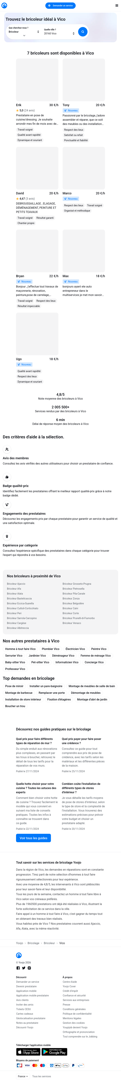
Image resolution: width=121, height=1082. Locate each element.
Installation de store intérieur (23, 699)
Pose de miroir (14, 686)
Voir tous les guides (33, 838)
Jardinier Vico (37, 655)
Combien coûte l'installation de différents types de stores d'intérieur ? (81, 788)
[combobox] (24, 32)
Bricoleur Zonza (71, 598)
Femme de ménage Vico (96, 655)
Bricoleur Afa (14, 588)
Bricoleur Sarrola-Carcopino (22, 618)
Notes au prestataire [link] (27, 1022)
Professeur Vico (15, 669)
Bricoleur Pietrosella (73, 588)
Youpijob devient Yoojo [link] (75, 1027)
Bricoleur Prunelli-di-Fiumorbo (79, 618)
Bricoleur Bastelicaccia (19, 598)
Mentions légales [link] (72, 1018)
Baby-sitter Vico (15, 662)
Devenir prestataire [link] (26, 986)
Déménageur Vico (63, 655)
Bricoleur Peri (14, 613)
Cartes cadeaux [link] (24, 1013)
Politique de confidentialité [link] (77, 1013)
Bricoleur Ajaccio (16, 583)
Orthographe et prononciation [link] (79, 1032)
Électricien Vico (75, 649)
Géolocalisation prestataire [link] (30, 1018)
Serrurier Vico (13, 655)
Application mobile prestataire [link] (32, 995)
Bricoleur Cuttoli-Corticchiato (22, 608)
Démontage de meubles (85, 692)
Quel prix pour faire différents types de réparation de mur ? (34, 741)
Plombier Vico (50, 649)
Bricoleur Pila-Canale (74, 593)
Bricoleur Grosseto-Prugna (77, 583)
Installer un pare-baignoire (46, 686)
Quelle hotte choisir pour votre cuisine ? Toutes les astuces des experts (36, 788)
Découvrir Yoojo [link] (24, 1027)
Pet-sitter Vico (40, 662)
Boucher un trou (15, 706)
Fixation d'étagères (59, 699)
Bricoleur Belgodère (73, 603)
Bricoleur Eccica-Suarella (20, 603)
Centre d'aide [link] (70, 981)
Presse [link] (66, 1004)
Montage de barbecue (18, 692)
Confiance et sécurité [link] (74, 995)
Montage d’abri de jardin (92, 699)
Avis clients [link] (22, 1000)
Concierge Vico (94, 662)
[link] (4, 5)
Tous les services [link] (41, 1076)
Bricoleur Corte (71, 613)
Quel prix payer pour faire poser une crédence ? (81, 741)
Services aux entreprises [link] (76, 1000)
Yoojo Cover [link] (69, 986)
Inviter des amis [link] (24, 1004)
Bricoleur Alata (15, 593)
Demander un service (60, 5)
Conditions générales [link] (74, 1009)
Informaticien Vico (66, 662)
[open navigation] (117, 5)
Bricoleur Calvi (70, 608)
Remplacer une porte (52, 692)
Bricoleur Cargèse (16, 623)
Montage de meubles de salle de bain (92, 686)
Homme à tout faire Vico (20, 649)
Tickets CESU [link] (23, 1009)
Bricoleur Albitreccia (18, 628)
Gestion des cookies (74, 1022)
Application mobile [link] (26, 991)
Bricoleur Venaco (72, 623)
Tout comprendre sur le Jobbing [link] (80, 1036)
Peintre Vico (98, 649)
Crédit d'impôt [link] (70, 991)
